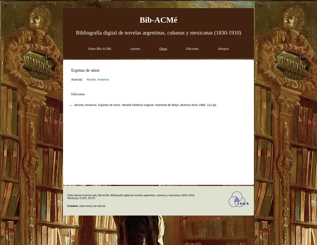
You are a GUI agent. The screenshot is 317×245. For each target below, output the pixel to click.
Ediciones (192, 48)
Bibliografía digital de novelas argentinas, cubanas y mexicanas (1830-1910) (158, 33)
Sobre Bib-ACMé (99, 48)
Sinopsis (223, 48)
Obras (163, 48)
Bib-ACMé (159, 19)
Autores (135, 48)
